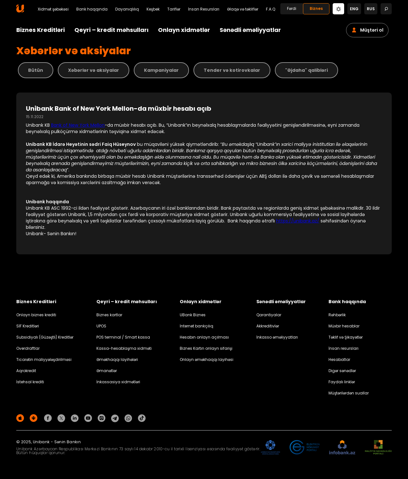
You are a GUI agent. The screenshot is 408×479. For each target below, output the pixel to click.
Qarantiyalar (268, 315)
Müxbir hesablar (344, 326)
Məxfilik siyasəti (377, 419)
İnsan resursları (344, 348)
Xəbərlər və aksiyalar (93, 70)
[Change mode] (338, 8)
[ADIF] (270, 447)
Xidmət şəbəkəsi (53, 9)
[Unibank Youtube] (89, 418)
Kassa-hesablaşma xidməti (124, 348)
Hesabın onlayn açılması (204, 337)
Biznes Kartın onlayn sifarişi (206, 348)
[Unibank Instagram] (102, 418)
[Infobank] (342, 447)
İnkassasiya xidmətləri (118, 382)
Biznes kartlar (109, 315)
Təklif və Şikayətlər (346, 337)
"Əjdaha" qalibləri (306, 70)
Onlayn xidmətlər (184, 30)
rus (371, 8)
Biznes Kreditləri (40, 30)
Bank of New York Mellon (78, 125)
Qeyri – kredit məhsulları (111, 30)
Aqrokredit (26, 370)
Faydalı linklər (342, 382)
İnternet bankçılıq (196, 326)
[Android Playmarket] (34, 418)
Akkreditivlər (267, 326)
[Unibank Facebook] (49, 418)
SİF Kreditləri (27, 326)
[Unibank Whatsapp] (129, 418)
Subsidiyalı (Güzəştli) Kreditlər (44, 337)
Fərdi (291, 8)
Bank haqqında (92, 9)
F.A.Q (270, 9)
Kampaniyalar (161, 70)
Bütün (35, 70)
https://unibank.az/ (297, 221)
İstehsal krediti (30, 382)
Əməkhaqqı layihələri (117, 359)
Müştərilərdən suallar (349, 393)
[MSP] (378, 447)
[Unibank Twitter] (62, 418)
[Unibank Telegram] (116, 418)
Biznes (316, 8)
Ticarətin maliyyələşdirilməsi (44, 359)
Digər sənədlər (342, 370)
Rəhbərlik (337, 315)
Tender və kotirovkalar (232, 70)
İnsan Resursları (203, 9)
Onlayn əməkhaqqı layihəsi (206, 359)
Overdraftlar (28, 348)
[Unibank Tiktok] (142, 418)
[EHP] (305, 447)
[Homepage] (20, 11)
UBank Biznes (193, 315)
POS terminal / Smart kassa (123, 337)
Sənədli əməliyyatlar (250, 30)
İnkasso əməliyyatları (277, 337)
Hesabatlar (339, 359)
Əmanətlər (106, 370)
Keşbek (153, 9)
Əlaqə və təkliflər (242, 9)
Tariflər (173, 9)
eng (354, 8)
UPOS (101, 326)
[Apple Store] (21, 418)
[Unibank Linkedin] (75, 418)
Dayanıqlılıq (127, 9)
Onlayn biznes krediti (36, 315)
